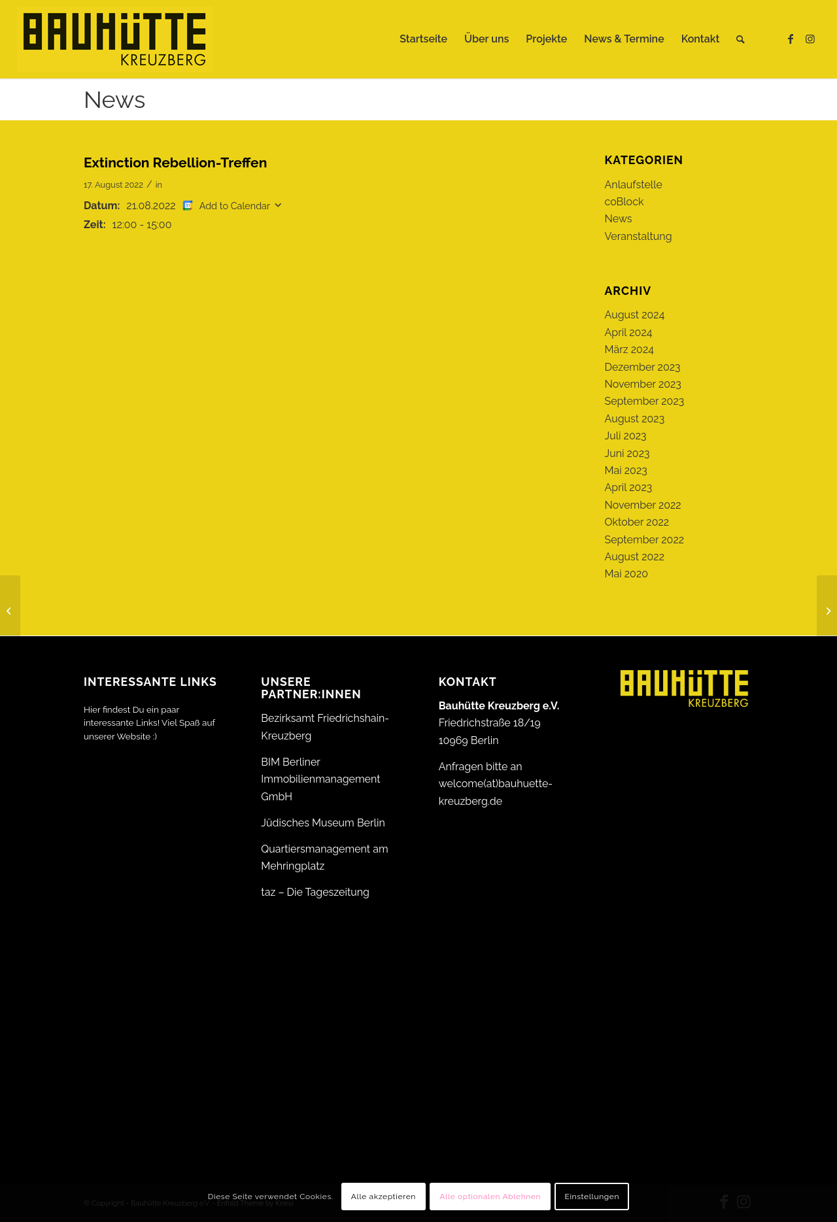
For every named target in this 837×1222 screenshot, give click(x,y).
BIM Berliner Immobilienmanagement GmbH (320, 779)
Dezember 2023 (643, 367)
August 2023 (635, 419)
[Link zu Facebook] (790, 38)
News (114, 99)
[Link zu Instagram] (810, 38)
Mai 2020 (627, 574)
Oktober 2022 (637, 522)
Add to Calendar (234, 205)
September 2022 (645, 540)
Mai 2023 (626, 470)
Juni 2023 (627, 453)
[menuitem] (423, 39)
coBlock (624, 201)
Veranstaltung (638, 236)
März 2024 (629, 349)
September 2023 (645, 401)
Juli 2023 (626, 436)
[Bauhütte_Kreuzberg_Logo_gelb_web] (115, 39)
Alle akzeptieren (383, 1196)
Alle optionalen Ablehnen (490, 1196)
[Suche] (740, 39)
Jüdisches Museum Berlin (322, 823)
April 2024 (629, 332)
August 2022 (635, 557)
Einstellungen (591, 1196)
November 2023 (643, 384)
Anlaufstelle (633, 184)
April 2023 (629, 487)
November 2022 (643, 505)
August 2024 (635, 315)
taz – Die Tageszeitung (315, 892)
